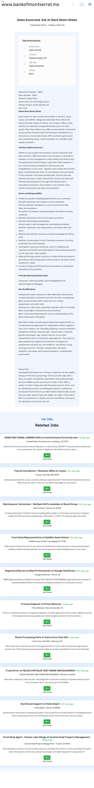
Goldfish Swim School (37, 541)
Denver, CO (56, 575)
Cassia (38, 475)
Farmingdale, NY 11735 (57, 541)
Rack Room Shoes (37, 25)
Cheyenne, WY (57, 641)
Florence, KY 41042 (53, 508)
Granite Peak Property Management (39, 744)
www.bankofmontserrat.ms (30, 4)
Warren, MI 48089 (53, 708)
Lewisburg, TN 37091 (60, 442)
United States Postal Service (38, 442)
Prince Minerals (37, 608)
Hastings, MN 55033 (51, 475)
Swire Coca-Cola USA (40, 641)
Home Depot (39, 708)
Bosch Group (38, 508)
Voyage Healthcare (42, 575)
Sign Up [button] (81, 4)
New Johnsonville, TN (54, 608)
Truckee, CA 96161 (63, 744)
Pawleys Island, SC (57, 25)
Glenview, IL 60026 (67, 675)
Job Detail (47, 459)
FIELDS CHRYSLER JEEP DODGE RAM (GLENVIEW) (39, 675)
